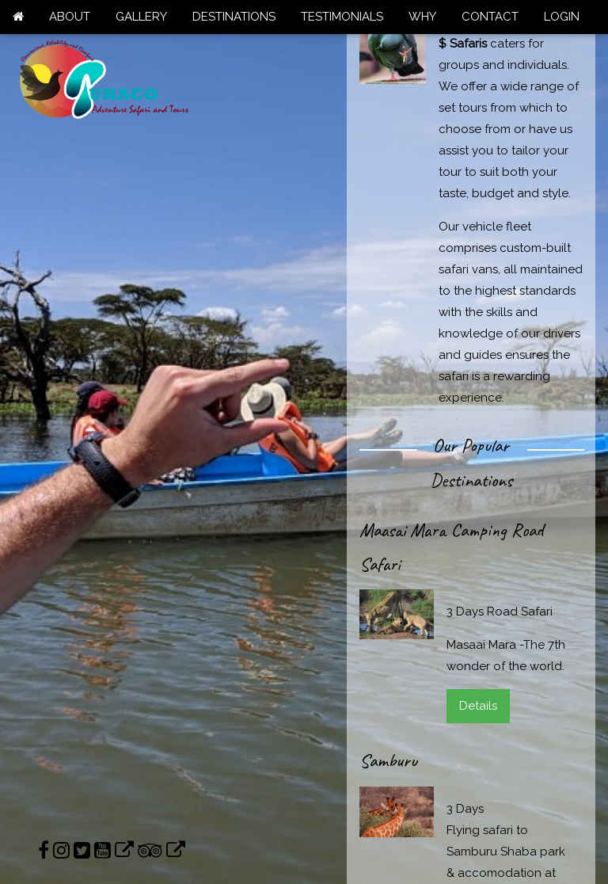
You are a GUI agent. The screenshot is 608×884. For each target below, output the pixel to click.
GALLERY (141, 17)
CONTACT (490, 17)
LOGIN (562, 17)
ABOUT (69, 17)
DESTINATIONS (234, 17)
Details (478, 706)
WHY (422, 17)
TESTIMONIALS (342, 17)
